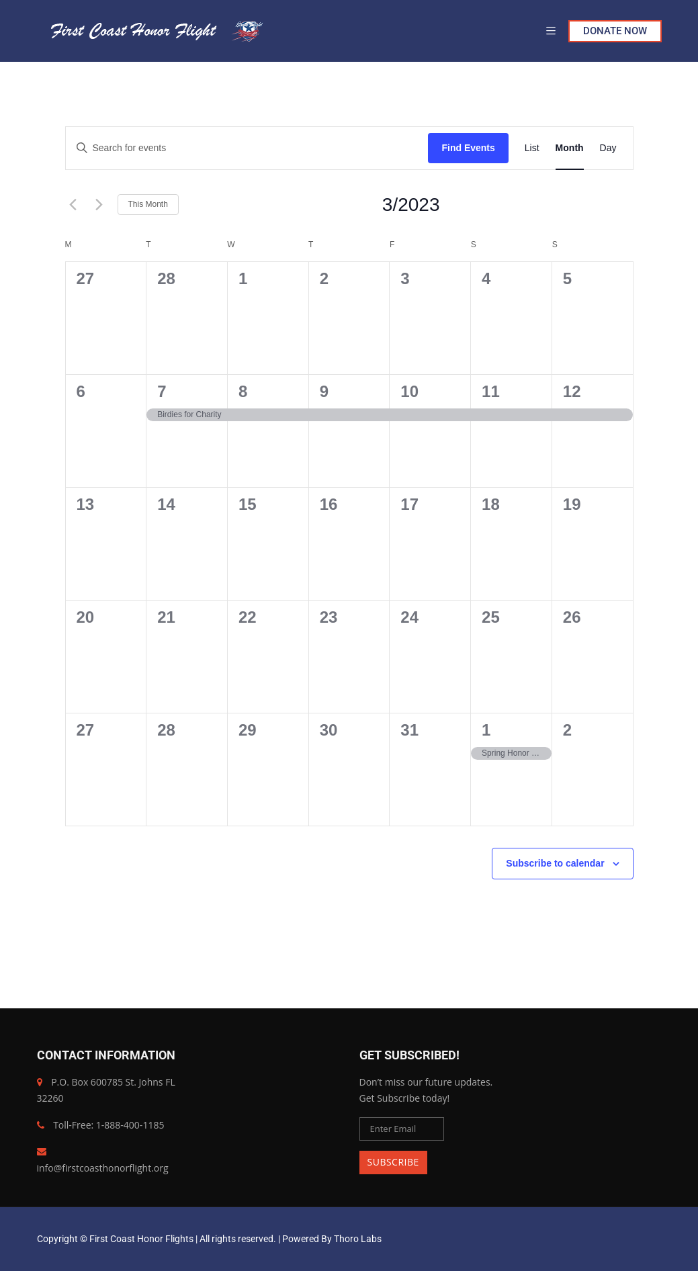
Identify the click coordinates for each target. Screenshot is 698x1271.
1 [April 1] (486, 730)
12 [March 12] (572, 391)
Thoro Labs (358, 1238)
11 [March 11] (491, 391)
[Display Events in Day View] (608, 148)
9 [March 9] (324, 391)
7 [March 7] (161, 391)
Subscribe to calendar (555, 863)
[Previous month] (73, 205)
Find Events (467, 147)
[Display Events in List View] (532, 148)
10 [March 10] (409, 391)
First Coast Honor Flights (141, 1238)
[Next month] (99, 205)
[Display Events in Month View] (570, 148)
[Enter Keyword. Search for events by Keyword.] (247, 148)
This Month (148, 204)
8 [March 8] (242, 391)
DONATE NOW (615, 31)
